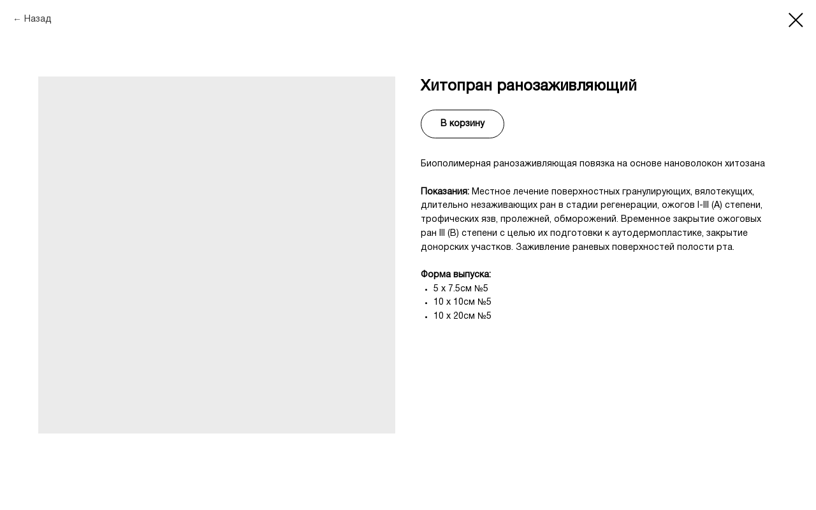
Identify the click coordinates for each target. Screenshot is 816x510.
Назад (38, 19)
